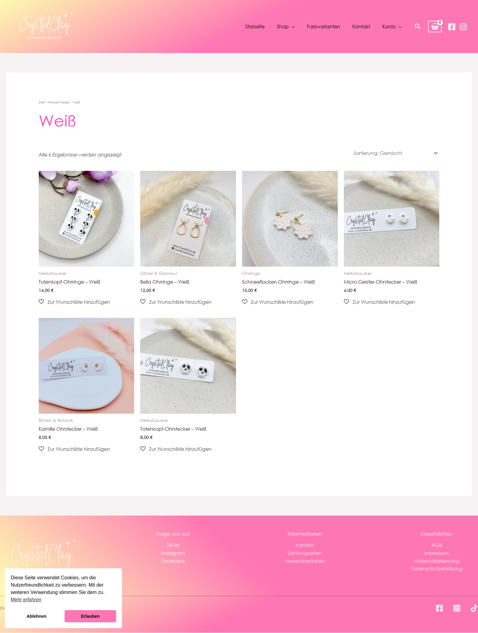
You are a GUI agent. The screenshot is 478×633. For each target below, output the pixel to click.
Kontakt (361, 26)
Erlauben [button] (90, 616)
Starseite (255, 26)
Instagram (173, 553)
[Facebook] (452, 27)
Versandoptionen (305, 561)
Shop (283, 26)
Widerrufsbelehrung (436, 561)
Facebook (173, 561)
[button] (418, 27)
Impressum (436, 553)
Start (42, 102)
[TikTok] (474, 608)
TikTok (173, 545)
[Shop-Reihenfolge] (394, 153)
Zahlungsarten (305, 553)
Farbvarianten (323, 26)
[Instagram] (463, 27)
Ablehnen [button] (37, 616)
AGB (436, 545)
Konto (389, 26)
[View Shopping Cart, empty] (435, 27)
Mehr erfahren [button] (26, 599)
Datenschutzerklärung (436, 568)
